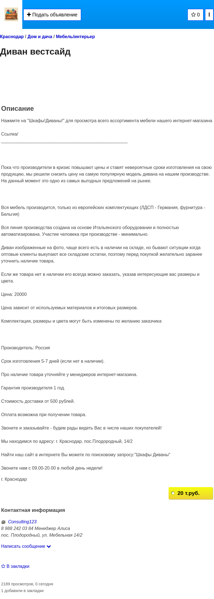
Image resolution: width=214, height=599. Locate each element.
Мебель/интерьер (75, 36)
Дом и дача (40, 36)
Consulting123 (19, 521)
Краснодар (12, 36)
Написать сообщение (26, 546)
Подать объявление (52, 15)
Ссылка (9, 134)
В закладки (15, 566)
